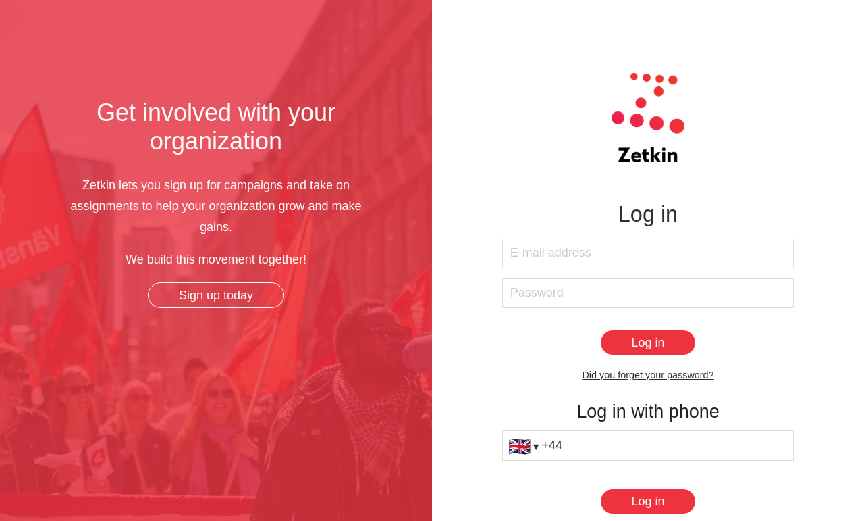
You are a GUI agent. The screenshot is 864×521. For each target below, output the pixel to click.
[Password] (648, 293)
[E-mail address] (648, 254)
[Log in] (648, 342)
